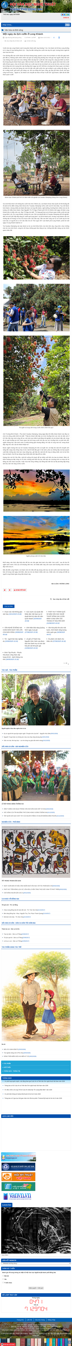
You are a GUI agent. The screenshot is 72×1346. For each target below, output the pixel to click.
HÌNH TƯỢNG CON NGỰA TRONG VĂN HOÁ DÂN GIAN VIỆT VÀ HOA (28, 809)
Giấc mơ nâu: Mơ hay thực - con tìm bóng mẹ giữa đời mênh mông (27, 740)
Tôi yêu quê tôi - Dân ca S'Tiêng (17, 937)
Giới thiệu (7, 1067)
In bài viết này (30, 41)
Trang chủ (20, 1320)
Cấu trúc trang (40, 1320)
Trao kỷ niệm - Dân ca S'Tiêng (16, 934)
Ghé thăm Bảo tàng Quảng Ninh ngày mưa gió (35, 630)
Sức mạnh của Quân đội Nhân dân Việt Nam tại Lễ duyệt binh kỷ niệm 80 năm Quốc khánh (34, 616)
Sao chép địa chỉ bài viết (13, 41)
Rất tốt (6, 1276)
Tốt (5, 1279)
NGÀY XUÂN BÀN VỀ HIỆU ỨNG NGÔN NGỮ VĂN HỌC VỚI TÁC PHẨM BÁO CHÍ (32, 886)
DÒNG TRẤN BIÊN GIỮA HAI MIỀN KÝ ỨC (20, 1056)
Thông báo (7, 1078)
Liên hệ (29, 1320)
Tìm (67, 25)
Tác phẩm (7, 1063)
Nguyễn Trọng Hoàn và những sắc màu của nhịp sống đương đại (26, 737)
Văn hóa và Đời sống (14, 30)
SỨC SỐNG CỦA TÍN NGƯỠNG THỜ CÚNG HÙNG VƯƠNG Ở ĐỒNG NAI (29, 812)
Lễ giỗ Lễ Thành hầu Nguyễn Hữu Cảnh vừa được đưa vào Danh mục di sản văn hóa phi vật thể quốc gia (35, 643)
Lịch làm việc (7, 1116)
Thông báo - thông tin (12, 1071)
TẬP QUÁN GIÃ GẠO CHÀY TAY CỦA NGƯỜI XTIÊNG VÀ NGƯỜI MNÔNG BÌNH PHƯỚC (34, 816)
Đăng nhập (51, 1320)
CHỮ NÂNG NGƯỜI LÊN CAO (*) (17, 893)
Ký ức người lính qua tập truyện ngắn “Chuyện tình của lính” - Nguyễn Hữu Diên (31, 733)
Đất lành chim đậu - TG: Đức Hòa (17, 917)
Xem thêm (5, 1255)
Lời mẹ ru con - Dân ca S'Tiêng (16, 941)
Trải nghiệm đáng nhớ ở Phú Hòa (17, 1053)
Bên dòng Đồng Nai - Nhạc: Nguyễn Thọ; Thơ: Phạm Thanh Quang (27, 913)
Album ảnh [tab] (6, 1205)
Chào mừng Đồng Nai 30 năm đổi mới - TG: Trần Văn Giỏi (24, 910)
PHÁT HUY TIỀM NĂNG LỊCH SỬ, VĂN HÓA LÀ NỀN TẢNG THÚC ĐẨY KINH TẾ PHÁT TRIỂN (35, 889)
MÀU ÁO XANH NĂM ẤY (15, 1049)
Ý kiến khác (8, 1283)
